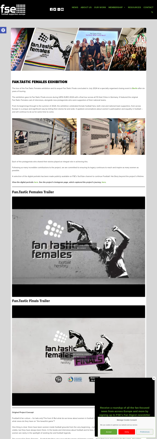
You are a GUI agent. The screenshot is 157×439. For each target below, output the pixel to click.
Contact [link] (148, 7)
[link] (3, 30)
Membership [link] (117, 7)
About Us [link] (86, 7)
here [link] (36, 182)
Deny (127, 432)
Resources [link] (134, 7)
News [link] (75, 7)
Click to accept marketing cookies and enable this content (78, 246)
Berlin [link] (134, 88)
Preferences (145, 432)
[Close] (154, 378)
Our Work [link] (100, 7)
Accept (108, 432)
